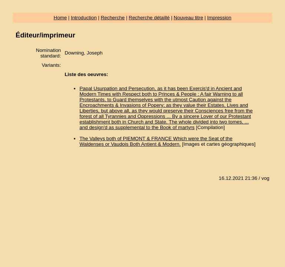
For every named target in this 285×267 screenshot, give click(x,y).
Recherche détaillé (149, 17)
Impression (219, 17)
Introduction (84, 17)
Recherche (112, 17)
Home (60, 17)
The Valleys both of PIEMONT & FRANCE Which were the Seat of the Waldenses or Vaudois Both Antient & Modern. (155, 141)
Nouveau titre (188, 17)
